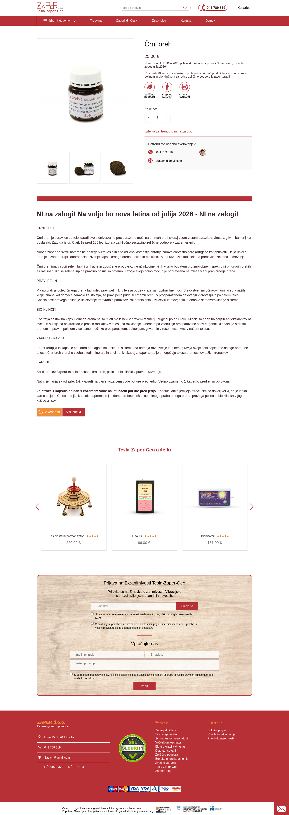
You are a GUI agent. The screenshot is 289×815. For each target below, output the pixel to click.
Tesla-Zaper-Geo (166, 764)
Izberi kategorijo (60, 20)
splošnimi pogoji (151, 622)
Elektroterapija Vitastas (170, 744)
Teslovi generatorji (167, 732)
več (98, 616)
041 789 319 (213, 8)
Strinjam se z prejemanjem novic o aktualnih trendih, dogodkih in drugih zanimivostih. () (144, 614)
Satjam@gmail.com (169, 160)
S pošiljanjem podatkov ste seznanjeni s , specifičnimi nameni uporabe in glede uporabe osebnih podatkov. (146, 624)
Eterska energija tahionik (171, 756)
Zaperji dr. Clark (126, 20)
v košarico (49, 411)
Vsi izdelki (73, 412)
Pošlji (144, 683)
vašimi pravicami (104, 625)
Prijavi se (187, 604)
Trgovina (96, 20)
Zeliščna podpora (166, 752)
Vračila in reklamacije (221, 732)
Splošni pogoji (217, 728)
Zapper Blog (163, 768)
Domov (210, 20)
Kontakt (186, 20)
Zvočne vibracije (166, 760)
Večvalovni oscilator (168, 740)
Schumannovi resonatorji (171, 736)
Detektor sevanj (165, 748)
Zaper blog (159, 20)
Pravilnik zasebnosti (221, 736)
